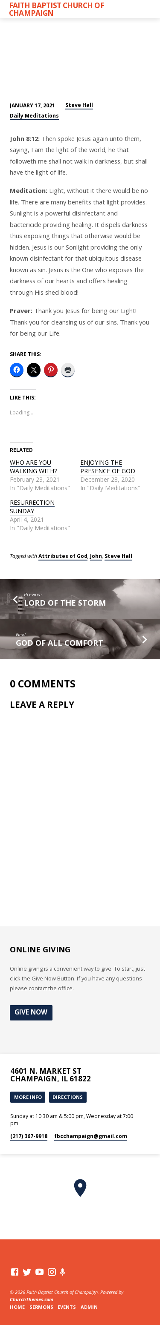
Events (67, 1307)
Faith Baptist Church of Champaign (57, 8)
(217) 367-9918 (28, 1136)
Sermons (41, 1307)
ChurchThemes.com (31, 1299)
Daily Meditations (34, 115)
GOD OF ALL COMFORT (59, 643)
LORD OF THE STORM (65, 603)
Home (17, 1307)
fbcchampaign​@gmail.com (90, 1136)
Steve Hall (79, 105)
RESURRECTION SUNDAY (32, 506)
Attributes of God (62, 556)
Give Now (31, 1012)
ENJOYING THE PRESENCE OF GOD (107, 466)
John (96, 556)
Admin (89, 1307)
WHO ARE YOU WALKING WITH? (33, 466)
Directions (67, 1097)
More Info (28, 1097)
